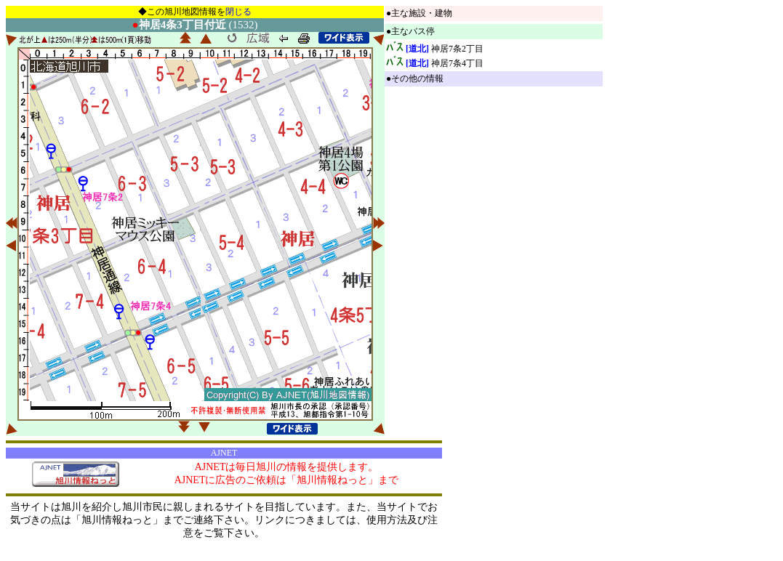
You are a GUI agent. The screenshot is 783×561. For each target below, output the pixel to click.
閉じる (238, 12)
